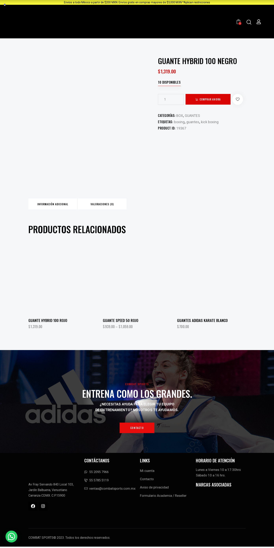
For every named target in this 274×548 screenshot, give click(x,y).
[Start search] (248, 22)
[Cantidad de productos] (171, 99)
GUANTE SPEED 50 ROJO (120, 321)
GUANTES (192, 116)
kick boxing (210, 122)
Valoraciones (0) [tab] (111, 204)
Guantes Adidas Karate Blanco (202, 321)
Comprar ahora (211, 99)
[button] (240, 99)
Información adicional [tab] (55, 204)
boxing (179, 122)
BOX (179, 116)
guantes (192, 122)
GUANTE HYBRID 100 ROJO (47, 321)
